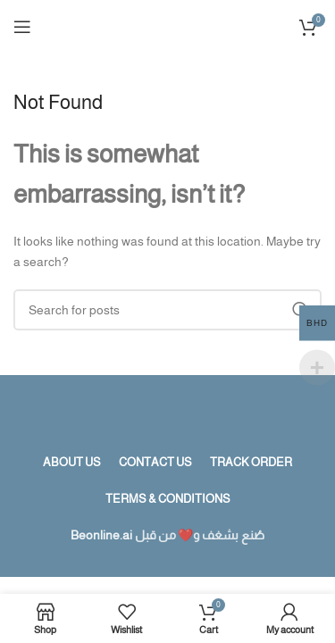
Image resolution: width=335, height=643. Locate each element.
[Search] (167, 309)
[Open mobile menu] (22, 27)
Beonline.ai (101, 535)
